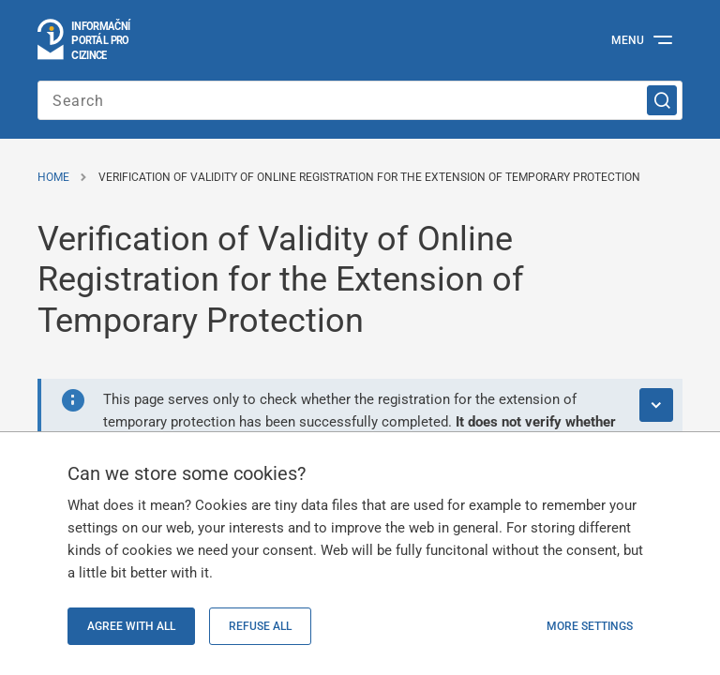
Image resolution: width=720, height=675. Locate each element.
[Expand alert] (656, 405)
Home (53, 177)
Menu (627, 40)
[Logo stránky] (85, 40)
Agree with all (131, 626)
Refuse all (260, 626)
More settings (590, 626)
